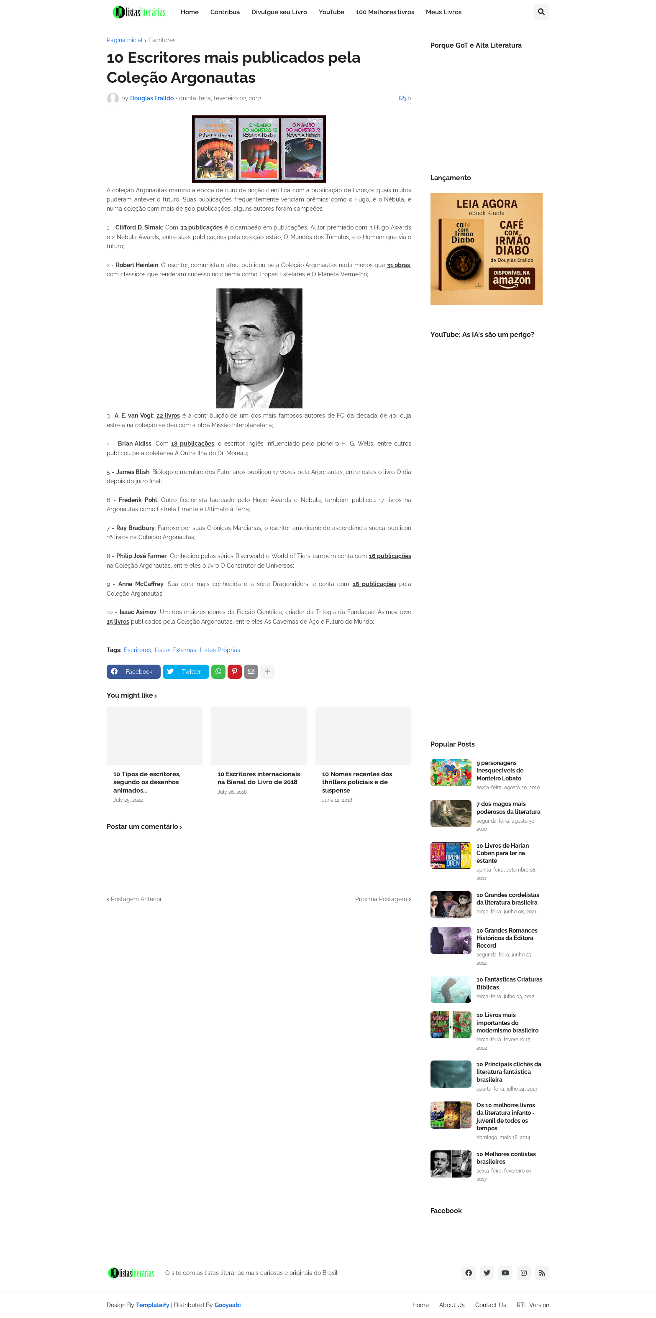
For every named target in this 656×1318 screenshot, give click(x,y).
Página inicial (125, 40)
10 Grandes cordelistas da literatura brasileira (508, 899)
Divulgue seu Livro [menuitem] (279, 12)
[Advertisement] (486, 591)
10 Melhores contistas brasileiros (506, 1158)
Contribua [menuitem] (225, 12)
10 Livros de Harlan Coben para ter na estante (503, 853)
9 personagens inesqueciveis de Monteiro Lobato (500, 770)
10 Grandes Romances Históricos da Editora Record (507, 938)
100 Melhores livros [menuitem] (385, 12)
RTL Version (533, 1305)
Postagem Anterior (136, 899)
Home (421, 1305)
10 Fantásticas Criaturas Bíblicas (510, 983)
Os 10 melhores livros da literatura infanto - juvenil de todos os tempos (506, 1117)
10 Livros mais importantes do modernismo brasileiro (507, 1022)
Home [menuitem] (190, 12)
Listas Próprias (220, 650)
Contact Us (490, 1305)
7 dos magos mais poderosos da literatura (509, 807)
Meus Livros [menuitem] (443, 12)
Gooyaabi (228, 1305)
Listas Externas (175, 650)
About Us (452, 1305)
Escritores (162, 40)
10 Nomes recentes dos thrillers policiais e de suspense (357, 782)
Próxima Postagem (381, 899)
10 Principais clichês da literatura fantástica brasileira (509, 1072)
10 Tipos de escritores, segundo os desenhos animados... (146, 782)
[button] (541, 12)
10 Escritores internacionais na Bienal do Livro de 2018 (259, 778)
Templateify (152, 1305)
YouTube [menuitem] (331, 12)
